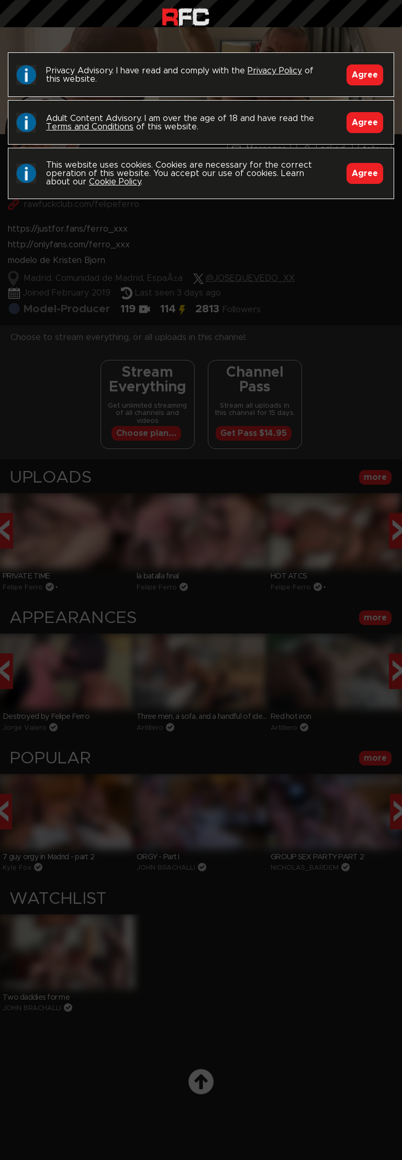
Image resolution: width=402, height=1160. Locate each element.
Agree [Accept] (365, 75)
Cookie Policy (115, 182)
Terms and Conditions (89, 127)
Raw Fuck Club (185, 16)
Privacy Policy (275, 71)
